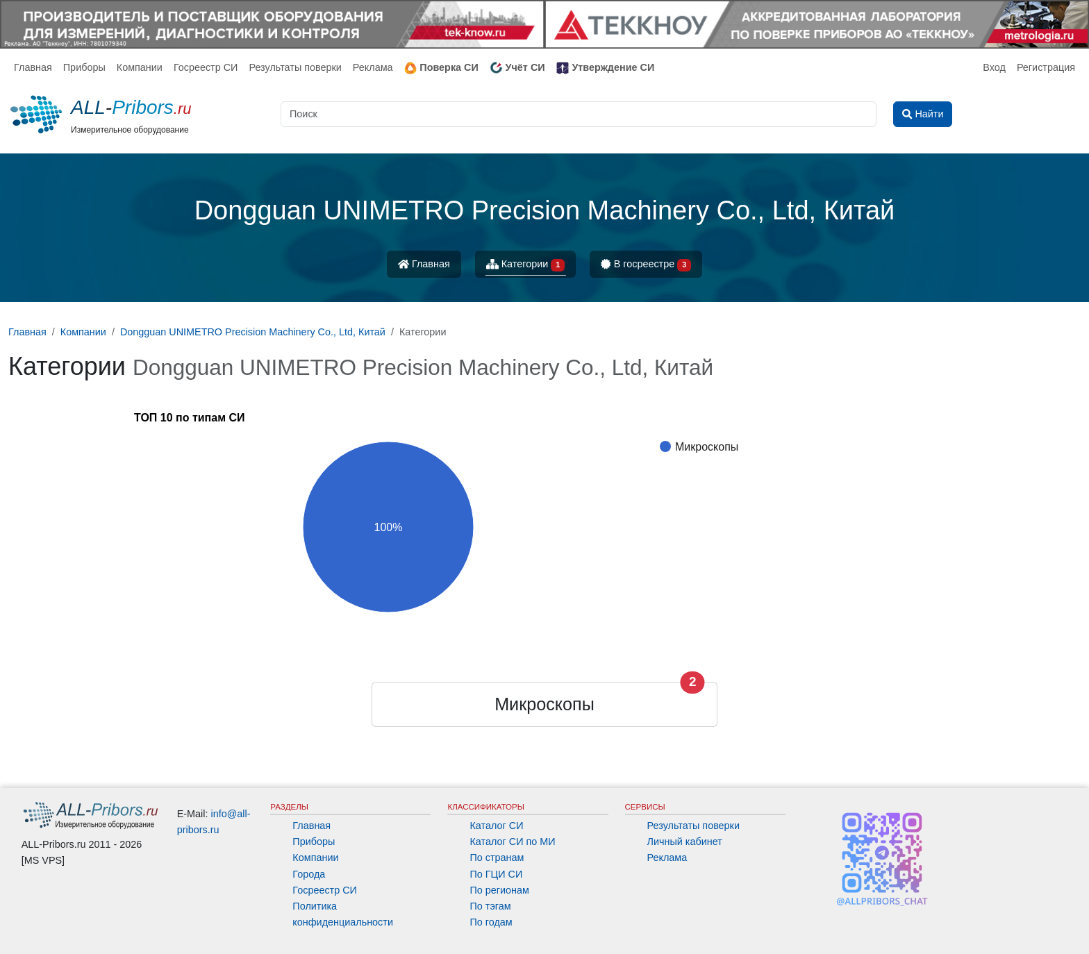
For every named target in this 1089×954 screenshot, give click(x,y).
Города (308, 874)
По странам (496, 857)
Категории (525, 264)
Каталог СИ (496, 825)
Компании (140, 67)
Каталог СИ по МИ (512, 841)
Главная (33, 67)
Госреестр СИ (206, 67)
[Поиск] (578, 114)
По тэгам (489, 906)
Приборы (84, 67)
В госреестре (646, 264)
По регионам (499, 890)
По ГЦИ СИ (495, 874)
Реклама (373, 67)
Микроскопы (544, 704)
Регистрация (1046, 67)
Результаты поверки (295, 67)
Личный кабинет (684, 841)
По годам (490, 922)
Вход (994, 67)
